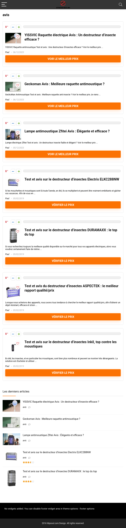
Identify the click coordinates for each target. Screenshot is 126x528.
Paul (7, 52)
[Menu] (4, 4)
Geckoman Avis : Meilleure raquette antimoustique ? (64, 84)
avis (24, 407)
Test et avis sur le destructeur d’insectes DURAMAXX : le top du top (60, 471)
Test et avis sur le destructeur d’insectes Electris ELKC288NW (71, 179)
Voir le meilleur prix (63, 59)
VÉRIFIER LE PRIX (63, 205)
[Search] (120, 4)
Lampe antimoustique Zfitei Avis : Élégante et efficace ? (67, 131)
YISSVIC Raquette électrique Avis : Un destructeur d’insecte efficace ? (61, 401)
